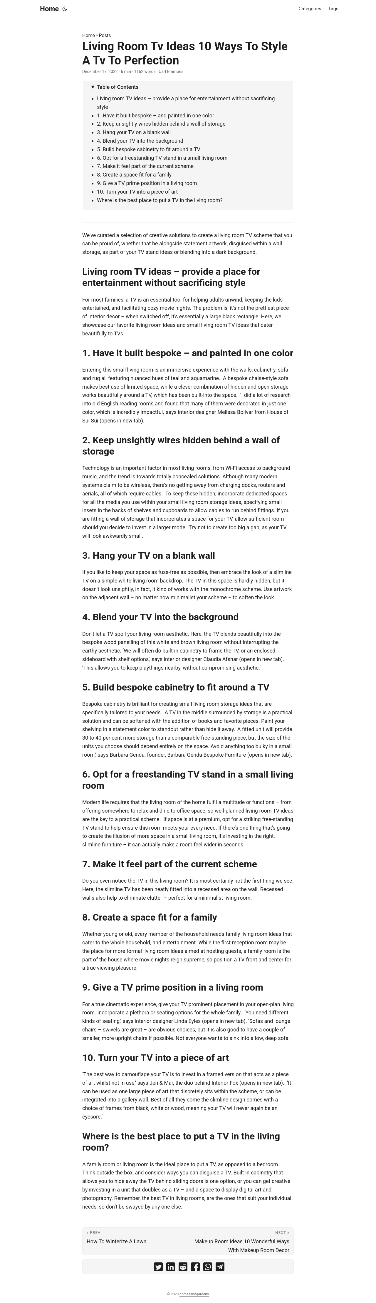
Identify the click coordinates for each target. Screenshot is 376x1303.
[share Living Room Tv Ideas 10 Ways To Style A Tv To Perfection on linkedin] (170, 1268)
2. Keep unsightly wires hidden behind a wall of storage (161, 124)
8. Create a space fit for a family (134, 175)
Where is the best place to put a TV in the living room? (160, 200)
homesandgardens (194, 1294)
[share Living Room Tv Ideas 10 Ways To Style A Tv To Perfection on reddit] (183, 1268)
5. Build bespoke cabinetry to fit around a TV (148, 149)
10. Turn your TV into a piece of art (137, 192)
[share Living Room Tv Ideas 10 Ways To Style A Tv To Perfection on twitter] (158, 1268)
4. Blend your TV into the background (140, 141)
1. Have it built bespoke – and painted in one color (155, 115)
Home (49, 9)
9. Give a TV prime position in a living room (147, 183)
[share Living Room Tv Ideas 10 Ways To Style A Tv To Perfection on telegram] (220, 1268)
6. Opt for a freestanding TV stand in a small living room (162, 158)
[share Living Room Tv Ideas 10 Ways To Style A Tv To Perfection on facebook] (195, 1268)
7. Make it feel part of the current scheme (145, 166)
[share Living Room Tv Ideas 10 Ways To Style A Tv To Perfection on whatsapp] (207, 1268)
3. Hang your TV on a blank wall (134, 132)
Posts (105, 35)
